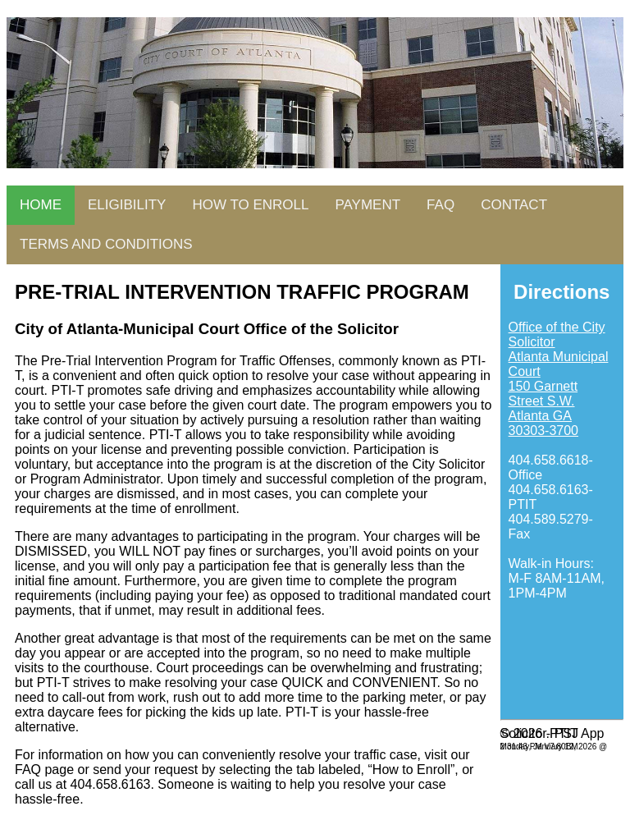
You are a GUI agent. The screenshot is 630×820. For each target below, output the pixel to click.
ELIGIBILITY (127, 205)
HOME (41, 205)
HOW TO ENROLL (250, 205)
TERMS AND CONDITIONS (106, 244)
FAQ (440, 205)
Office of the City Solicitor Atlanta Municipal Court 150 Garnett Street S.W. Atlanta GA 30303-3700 (559, 378)
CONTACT (514, 205)
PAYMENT (367, 205)
